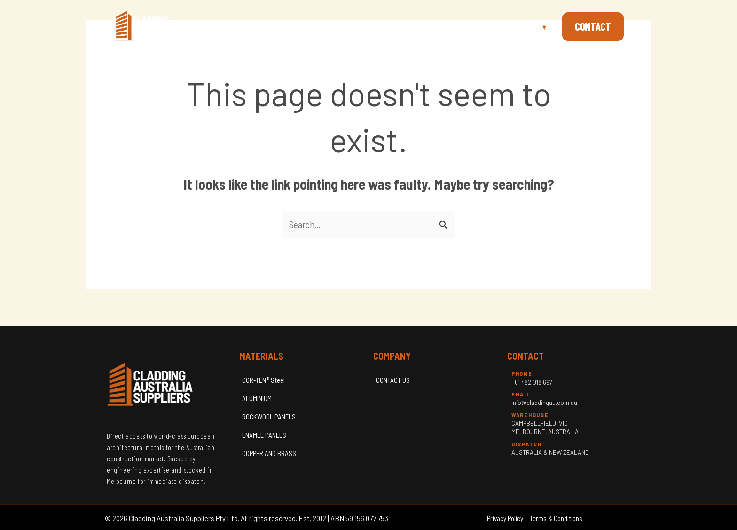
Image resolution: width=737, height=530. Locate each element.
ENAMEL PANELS (264, 435)
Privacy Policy (505, 518)
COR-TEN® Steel (263, 380)
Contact (593, 26)
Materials (521, 26)
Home (429, 26)
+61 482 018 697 (531, 382)
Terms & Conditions (556, 518)
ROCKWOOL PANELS (269, 416)
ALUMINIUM (257, 398)
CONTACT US (393, 380)
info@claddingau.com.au (544, 402)
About (468, 26)
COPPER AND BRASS (269, 453)
